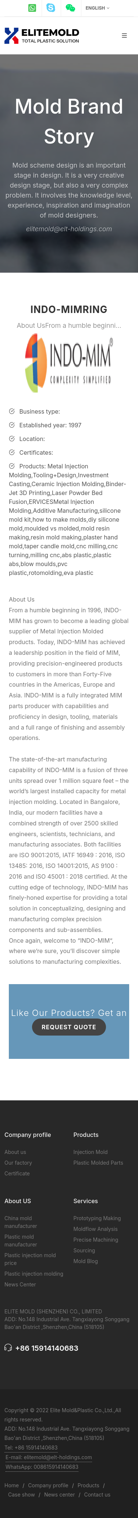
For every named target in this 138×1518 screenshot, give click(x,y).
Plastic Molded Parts (98, 1162)
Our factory (18, 1162)
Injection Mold (91, 1152)
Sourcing (84, 1250)
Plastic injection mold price (30, 1259)
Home (11, 1485)
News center (59, 1494)
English (98, 8)
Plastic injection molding (33, 1273)
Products (88, 1485)
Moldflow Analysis (96, 1229)
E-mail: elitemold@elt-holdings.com (49, 1457)
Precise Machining (96, 1239)
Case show (21, 1494)
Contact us (97, 1494)
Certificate (17, 1173)
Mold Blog (86, 1261)
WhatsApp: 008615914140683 (42, 1467)
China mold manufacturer (20, 1222)
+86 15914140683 (41, 1348)
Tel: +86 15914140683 (31, 1447)
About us (15, 1152)
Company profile (48, 1485)
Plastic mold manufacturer (20, 1240)
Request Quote (69, 1027)
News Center (20, 1284)
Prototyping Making (97, 1218)
